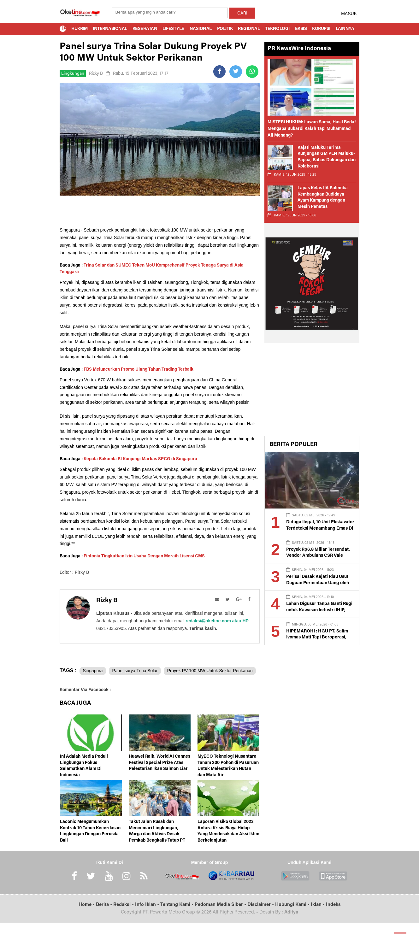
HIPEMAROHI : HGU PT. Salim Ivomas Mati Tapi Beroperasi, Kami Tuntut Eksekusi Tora (316, 637)
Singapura (93, 670)
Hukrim (79, 29)
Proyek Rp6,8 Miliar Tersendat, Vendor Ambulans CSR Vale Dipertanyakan (317, 556)
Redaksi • (124, 916)
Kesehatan (145, 29)
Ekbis (301, 29)
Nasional (201, 29)
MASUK (349, 13)
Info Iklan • (147, 916)
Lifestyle (173, 29)
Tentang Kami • (177, 916)
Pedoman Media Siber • (221, 916)
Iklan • (318, 916)
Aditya (291, 923)
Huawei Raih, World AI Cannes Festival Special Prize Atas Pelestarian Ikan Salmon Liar (159, 774)
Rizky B (96, 74)
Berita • (104, 916)
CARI (242, 13)
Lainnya (345, 29)
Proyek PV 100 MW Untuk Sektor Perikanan (106, 682)
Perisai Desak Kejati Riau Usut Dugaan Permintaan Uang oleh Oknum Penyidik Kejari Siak (317, 583)
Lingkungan (72, 74)
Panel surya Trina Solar (136, 670)
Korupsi (321, 29)
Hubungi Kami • (293, 916)
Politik (225, 29)
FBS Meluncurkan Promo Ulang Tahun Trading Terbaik (138, 369)
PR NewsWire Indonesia (299, 49)
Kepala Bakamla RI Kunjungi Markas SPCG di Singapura (140, 459)
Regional (249, 29)
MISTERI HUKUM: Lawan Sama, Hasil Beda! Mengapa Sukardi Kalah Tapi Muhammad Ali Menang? (312, 129)
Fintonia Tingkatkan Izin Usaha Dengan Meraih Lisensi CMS (144, 556)
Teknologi (277, 29)
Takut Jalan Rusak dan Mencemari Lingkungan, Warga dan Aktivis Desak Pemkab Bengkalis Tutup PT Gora (157, 845)
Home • (87, 916)
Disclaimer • (261, 916)
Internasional (110, 29)
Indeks (333, 916)
